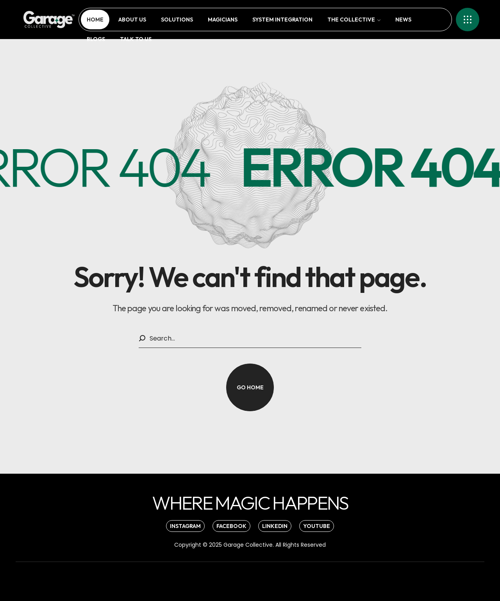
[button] (250, 387)
